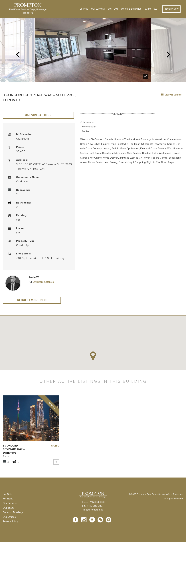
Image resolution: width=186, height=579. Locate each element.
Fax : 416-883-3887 (93, 506)
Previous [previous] (17, 53)
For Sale (7, 494)
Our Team (113, 9)
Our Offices (151, 9)
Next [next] (168, 53)
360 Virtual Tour (39, 115)
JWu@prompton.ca (43, 282)
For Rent (8, 499)
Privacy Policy (10, 522)
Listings (84, 9)
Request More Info (31, 301)
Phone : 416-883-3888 (93, 502)
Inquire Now (171, 9)
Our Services (10, 504)
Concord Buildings (131, 9)
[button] (93, 357)
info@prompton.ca (93, 510)
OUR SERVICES (98, 9)
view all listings (171, 95)
